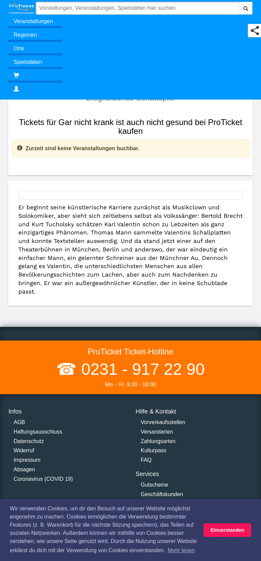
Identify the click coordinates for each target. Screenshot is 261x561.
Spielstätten (28, 62)
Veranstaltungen (33, 21)
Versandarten (157, 432)
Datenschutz (29, 441)
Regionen (25, 35)
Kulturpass (154, 450)
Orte (19, 48)
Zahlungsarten (158, 441)
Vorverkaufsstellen (163, 422)
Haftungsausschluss (38, 432)
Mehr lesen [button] (181, 550)
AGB (19, 422)
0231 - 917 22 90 (141, 369)
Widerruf (24, 450)
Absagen (24, 469)
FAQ (146, 460)
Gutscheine (154, 485)
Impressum (27, 460)
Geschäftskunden (162, 494)
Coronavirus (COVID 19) (43, 479)
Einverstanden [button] (227, 530)
